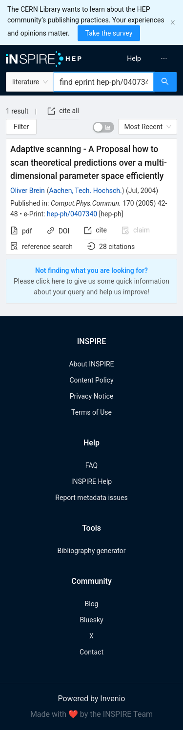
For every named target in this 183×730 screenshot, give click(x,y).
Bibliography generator (91, 551)
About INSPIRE (91, 364)
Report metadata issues (91, 497)
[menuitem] (134, 58)
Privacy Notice (91, 396)
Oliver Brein (27, 190)
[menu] (139, 58)
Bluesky (91, 620)
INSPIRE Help (91, 481)
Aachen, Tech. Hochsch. (85, 190)
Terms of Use (91, 412)
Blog (92, 604)
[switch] (103, 127)
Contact (91, 652)
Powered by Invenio (91, 698)
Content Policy (91, 380)
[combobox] (104, 82)
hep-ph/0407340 (72, 214)
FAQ (91, 465)
